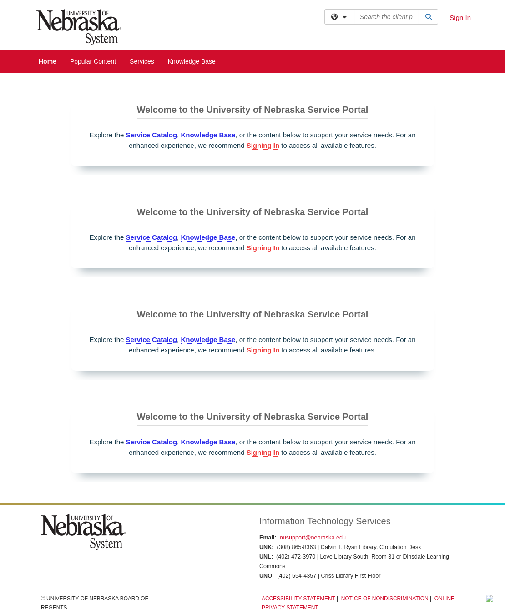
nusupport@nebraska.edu (313, 537)
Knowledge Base (192, 61)
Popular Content (93, 61)
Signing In (263, 145)
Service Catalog (151, 135)
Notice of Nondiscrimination (385, 598)
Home (47, 61)
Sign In (460, 17)
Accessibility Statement (298, 598)
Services (142, 61)
